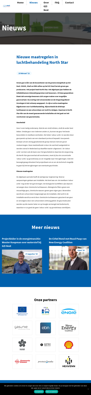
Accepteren (39, 392)
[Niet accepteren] (88, 389)
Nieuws (34, 2)
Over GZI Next (46, 6)
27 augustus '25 (31, 254)
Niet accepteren (51, 392)
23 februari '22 (24, 73)
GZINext (6, 6)
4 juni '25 (81, 250)
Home (20, 2)
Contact (69, 2)
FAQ (57, 2)
